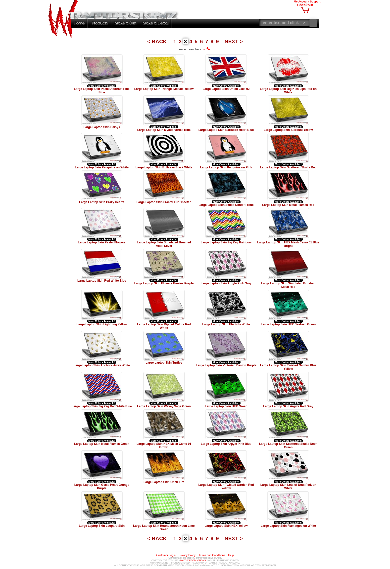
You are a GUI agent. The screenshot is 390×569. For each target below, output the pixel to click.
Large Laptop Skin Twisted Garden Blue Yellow (288, 367)
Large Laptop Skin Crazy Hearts (101, 202)
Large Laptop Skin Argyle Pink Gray (226, 283)
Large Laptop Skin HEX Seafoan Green (288, 324)
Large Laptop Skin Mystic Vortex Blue (164, 130)
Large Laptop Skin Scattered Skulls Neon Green (288, 445)
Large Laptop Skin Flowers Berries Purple (164, 283)
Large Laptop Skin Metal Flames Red (288, 205)
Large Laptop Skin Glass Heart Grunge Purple (101, 486)
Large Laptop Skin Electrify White (226, 324)
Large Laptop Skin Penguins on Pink (226, 167)
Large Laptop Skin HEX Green (226, 406)
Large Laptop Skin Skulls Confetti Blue (225, 205)
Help (231, 555)
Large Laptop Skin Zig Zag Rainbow (226, 242)
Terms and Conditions (212, 555)
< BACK (157, 41)
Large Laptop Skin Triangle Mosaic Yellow (164, 89)
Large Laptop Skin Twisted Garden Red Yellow (226, 486)
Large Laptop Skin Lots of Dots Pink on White (288, 486)
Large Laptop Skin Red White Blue (101, 280)
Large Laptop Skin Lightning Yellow (101, 324)
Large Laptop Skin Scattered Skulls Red (288, 167)
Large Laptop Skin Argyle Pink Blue (226, 444)
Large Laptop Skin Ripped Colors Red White (164, 326)
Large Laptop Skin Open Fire (164, 482)
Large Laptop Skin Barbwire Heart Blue (226, 130)
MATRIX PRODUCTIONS (193, 560)
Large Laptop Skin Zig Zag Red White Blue (102, 406)
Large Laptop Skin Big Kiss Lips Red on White (288, 90)
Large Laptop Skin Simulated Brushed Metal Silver (164, 244)
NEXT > (234, 41)
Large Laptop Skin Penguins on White (102, 167)
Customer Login (166, 555)
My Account (301, 1)
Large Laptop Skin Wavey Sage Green (164, 406)
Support (315, 1)
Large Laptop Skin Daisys (102, 127)
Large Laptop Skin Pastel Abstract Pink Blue (102, 90)
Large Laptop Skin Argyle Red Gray (288, 406)
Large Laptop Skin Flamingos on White (288, 526)
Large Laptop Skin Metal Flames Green (101, 444)
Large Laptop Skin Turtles (164, 362)
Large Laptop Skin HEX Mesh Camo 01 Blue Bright (288, 244)
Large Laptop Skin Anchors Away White (102, 365)
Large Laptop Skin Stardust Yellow (288, 130)
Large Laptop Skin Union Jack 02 (226, 89)
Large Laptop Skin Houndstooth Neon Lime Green (164, 527)
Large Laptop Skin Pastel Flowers (102, 242)
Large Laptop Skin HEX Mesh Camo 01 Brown (164, 445)
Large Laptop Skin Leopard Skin (102, 526)
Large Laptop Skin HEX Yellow (225, 526)
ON (207, 49)
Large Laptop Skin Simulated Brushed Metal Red (288, 285)
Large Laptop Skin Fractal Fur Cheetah (164, 202)
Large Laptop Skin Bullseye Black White (164, 167)
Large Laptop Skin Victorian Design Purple (226, 365)
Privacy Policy (187, 555)
